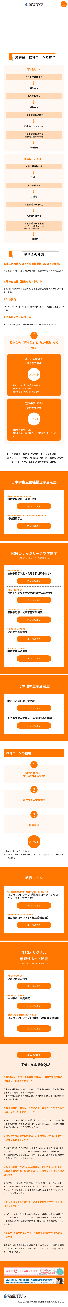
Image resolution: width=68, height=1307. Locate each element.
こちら (21, 1127)
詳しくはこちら (34, 506)
